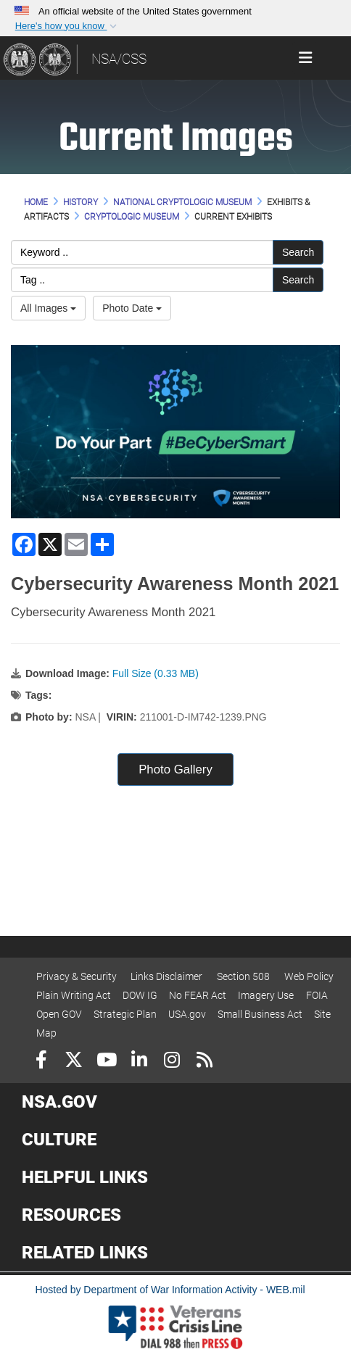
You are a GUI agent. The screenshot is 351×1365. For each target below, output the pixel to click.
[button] (67, 26)
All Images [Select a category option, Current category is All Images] (48, 308)
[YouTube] (106, 1061)
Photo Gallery (175, 769)
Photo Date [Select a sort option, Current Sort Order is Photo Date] (132, 308)
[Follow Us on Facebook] (41, 1061)
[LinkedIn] (139, 1061)
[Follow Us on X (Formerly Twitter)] (73, 1061)
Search (298, 252)
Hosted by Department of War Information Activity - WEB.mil (170, 1289)
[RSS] (204, 1061)
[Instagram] (171, 1061)
